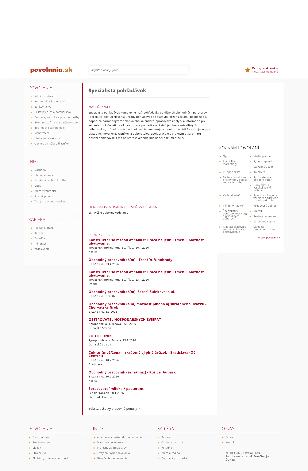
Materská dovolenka (110, 442)
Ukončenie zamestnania (112, 458)
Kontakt (231, 442)
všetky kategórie (68, 208)
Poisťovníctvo (41, 442)
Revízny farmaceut (265, 216)
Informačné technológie (49, 128)
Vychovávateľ (231, 195)
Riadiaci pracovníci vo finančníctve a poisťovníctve (235, 229)
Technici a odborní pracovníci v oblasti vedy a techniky (235, 179)
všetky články (70, 255)
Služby (37, 448)
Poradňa (39, 238)
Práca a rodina (170, 453)
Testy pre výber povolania (50, 201)
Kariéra (39, 233)
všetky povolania (68, 150)
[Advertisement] (154, 29)
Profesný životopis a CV (112, 448)
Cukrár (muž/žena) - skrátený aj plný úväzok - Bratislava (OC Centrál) (142, 354)
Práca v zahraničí (45, 191)
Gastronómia (41, 437)
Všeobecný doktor (265, 205)
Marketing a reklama (47, 138)
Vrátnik (258, 211)
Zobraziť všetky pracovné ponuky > (114, 409)
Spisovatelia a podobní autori (263, 178)
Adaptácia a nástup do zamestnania (119, 437)
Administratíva (43, 96)
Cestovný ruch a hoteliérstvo (52, 112)
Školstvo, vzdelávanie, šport (50, 458)
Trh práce (40, 243)
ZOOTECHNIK (100, 336)
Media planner (263, 156)
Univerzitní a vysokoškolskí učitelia (262, 187)
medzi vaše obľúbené (265, 70)
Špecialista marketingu (230, 163)
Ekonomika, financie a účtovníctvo (56, 122)
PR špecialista (231, 172)
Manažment (41, 133)
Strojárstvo (40, 453)
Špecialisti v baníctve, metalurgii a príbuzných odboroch (235, 214)
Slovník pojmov (44, 196)
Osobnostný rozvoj (173, 442)
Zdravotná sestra (264, 221)
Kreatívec (259, 172)
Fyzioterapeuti (263, 161)
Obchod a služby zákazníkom (52, 143)
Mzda (37, 185)
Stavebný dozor (263, 167)
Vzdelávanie (42, 249)
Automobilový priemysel (49, 101)
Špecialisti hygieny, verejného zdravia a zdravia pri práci (266, 198)
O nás (229, 437)
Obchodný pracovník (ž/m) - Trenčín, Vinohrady (130, 259)
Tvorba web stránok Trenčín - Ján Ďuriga (248, 458)
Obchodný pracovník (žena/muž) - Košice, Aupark (132, 372)
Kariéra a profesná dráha (50, 180)
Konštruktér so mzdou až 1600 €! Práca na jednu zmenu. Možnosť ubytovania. (146, 242)
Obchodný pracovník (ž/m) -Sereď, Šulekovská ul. (132, 291)
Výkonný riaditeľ (233, 205)
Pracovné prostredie (174, 458)
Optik (226, 156)
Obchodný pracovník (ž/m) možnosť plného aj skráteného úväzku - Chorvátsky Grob (148, 306)
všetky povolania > (269, 237)
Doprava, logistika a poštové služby (56, 117)
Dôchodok (40, 170)
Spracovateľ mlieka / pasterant (116, 388)
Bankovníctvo (42, 106)
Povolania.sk (251, 453)
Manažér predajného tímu (264, 228)
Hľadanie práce (44, 175)
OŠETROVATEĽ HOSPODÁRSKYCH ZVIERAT (125, 319)
